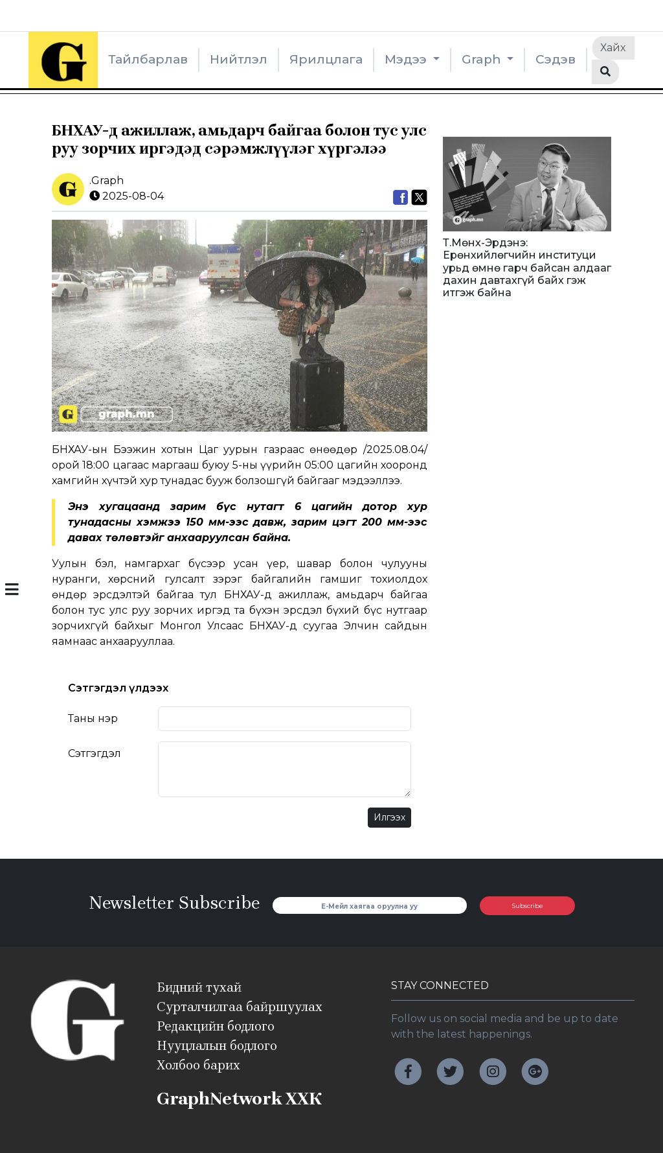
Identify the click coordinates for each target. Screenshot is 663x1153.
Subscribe (527, 906)
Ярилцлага (326, 59)
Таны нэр (93, 718)
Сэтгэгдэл (94, 753)
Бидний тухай (199, 987)
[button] (12, 591)
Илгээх (389, 817)
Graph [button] (483, 59)
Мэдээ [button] (407, 59)
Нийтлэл (238, 59)
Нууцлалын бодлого (217, 1045)
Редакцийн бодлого (216, 1026)
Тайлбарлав (148, 59)
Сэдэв (555, 59)
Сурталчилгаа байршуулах (239, 1006)
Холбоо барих (198, 1065)
